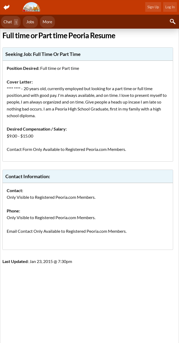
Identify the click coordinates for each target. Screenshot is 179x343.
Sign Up (153, 7)
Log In (170, 7)
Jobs (30, 21)
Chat (10, 22)
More (47, 21)
